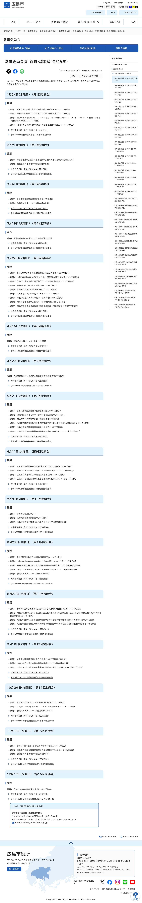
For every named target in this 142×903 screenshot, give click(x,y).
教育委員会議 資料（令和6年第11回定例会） (30, 579)
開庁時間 (84, 855)
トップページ (20, 31)
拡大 (113, 7)
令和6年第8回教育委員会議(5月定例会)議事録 (31, 441)
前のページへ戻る (109, 836)
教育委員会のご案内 (48, 31)
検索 (113, 12)
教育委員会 (32, 31)
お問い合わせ (130, 12)
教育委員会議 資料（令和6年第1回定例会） (29, 130)
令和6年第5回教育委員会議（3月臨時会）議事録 (31, 316)
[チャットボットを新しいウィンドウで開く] (135, 900)
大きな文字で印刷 (90, 76)
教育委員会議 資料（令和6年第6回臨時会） (29, 346)
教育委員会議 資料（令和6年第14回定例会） (30, 716)
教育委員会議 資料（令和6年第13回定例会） (30, 672)
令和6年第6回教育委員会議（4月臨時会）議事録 (31, 351)
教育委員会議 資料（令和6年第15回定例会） (30, 759)
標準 (108, 7)
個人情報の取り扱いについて (113, 889)
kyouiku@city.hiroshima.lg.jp (31, 823)
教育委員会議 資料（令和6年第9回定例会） (29, 484)
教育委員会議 (64, 31)
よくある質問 (97, 12)
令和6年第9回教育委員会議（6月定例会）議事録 (31, 489)
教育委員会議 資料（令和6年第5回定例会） (29, 311)
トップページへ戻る (130, 836)
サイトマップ (94, 889)
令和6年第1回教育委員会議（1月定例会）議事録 (31, 135)
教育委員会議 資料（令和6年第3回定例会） (29, 208)
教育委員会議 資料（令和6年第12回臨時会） (30, 629)
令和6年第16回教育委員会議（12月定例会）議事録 (32, 799)
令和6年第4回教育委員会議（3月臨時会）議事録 (31, 248)
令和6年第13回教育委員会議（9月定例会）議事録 (32, 677)
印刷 (73, 76)
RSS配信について (127, 893)
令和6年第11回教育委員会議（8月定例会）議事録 (32, 583)
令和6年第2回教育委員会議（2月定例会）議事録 (31, 174)
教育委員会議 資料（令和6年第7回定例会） (29, 381)
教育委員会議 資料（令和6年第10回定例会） (30, 527)
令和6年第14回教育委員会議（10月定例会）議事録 (32, 721)
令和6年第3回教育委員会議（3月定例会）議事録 (31, 213)
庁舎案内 (16, 869)
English (106, 3)
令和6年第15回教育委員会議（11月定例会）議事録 (32, 764)
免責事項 (131, 889)
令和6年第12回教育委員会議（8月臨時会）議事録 (32, 634)
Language (118, 3)
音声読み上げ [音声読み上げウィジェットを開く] (133, 3)
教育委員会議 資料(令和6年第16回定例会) (30, 794)
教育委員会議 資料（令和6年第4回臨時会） (29, 243)
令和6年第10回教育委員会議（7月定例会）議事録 (32, 532)
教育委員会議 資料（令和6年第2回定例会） (29, 169)
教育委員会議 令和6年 (82, 31)
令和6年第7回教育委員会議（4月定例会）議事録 (31, 386)
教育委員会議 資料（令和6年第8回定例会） (29, 436)
